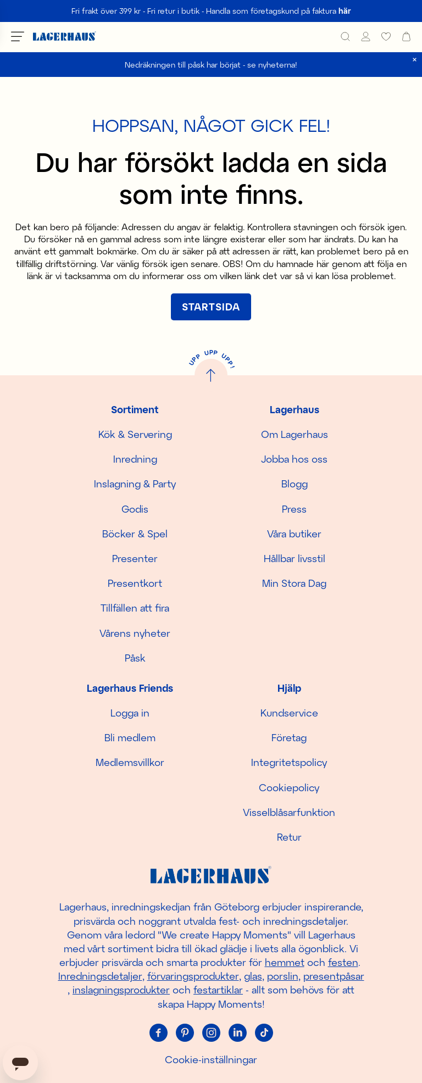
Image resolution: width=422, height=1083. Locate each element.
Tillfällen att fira (135, 608)
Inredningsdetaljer (100, 976)
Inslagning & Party (135, 483)
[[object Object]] (211, 306)
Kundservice (289, 713)
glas (253, 976)
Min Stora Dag (294, 583)
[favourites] (386, 36)
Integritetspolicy (289, 762)
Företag (289, 737)
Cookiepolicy (289, 787)
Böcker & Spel (135, 533)
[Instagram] (211, 1033)
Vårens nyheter (134, 633)
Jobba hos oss (294, 459)
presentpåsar (333, 976)
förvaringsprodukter (193, 976)
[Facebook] (158, 1033)
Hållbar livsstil (294, 558)
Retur (289, 837)
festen (343, 962)
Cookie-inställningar (211, 1059)
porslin (282, 976)
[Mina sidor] (365, 36)
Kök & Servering (135, 434)
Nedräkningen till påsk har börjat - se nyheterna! (211, 64)
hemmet (284, 962)
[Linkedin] (237, 1033)
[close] (414, 59)
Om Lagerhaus (294, 434)
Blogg (294, 483)
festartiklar (218, 990)
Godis (134, 509)
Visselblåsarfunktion (289, 812)
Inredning (135, 459)
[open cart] (406, 36)
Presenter (135, 558)
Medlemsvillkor (130, 762)
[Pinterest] (185, 1033)
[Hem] (64, 36)
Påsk (135, 658)
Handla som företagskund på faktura (278, 10)
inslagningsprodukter (121, 990)
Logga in (129, 713)
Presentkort (135, 583)
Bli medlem (130, 737)
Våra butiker (294, 533)
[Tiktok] (264, 1033)
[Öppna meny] (17, 36)
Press (294, 509)
